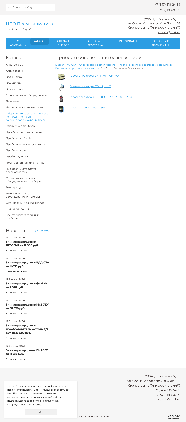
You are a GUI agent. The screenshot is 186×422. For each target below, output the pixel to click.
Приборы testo (16, 150)
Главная (59, 64)
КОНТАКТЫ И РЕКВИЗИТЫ (160, 43)
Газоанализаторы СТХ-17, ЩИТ (90, 86)
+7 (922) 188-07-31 (167, 10)
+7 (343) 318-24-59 (167, 4)
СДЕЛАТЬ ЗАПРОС (63, 43)
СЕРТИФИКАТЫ (126, 41)
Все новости (41, 230)
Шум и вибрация (17, 209)
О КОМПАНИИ (18, 43)
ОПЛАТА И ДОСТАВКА (95, 43)
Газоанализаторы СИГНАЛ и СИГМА (94, 75)
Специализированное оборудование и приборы (23, 180)
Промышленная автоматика (25, 162)
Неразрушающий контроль (24, 107)
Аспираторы (14, 70)
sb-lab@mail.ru (169, 32)
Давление (12, 101)
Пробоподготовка (18, 156)
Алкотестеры (14, 64)
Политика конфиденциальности (92, 416)
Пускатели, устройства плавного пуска (21, 170)
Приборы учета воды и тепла (26, 144)
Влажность (13, 83)
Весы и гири (14, 77)
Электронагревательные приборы (23, 216)
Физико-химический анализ (25, 202)
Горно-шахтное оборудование (26, 95)
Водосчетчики (15, 89)
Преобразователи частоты (24, 132)
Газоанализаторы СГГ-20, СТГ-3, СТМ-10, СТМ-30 (102, 97)
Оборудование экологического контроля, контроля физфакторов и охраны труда (27, 117)
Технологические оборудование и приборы (23, 195)
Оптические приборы (20, 126)
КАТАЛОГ (39, 41)
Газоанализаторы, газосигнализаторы (77, 68)
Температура (15, 187)
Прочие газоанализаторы (87, 107)
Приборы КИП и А (18, 138)
